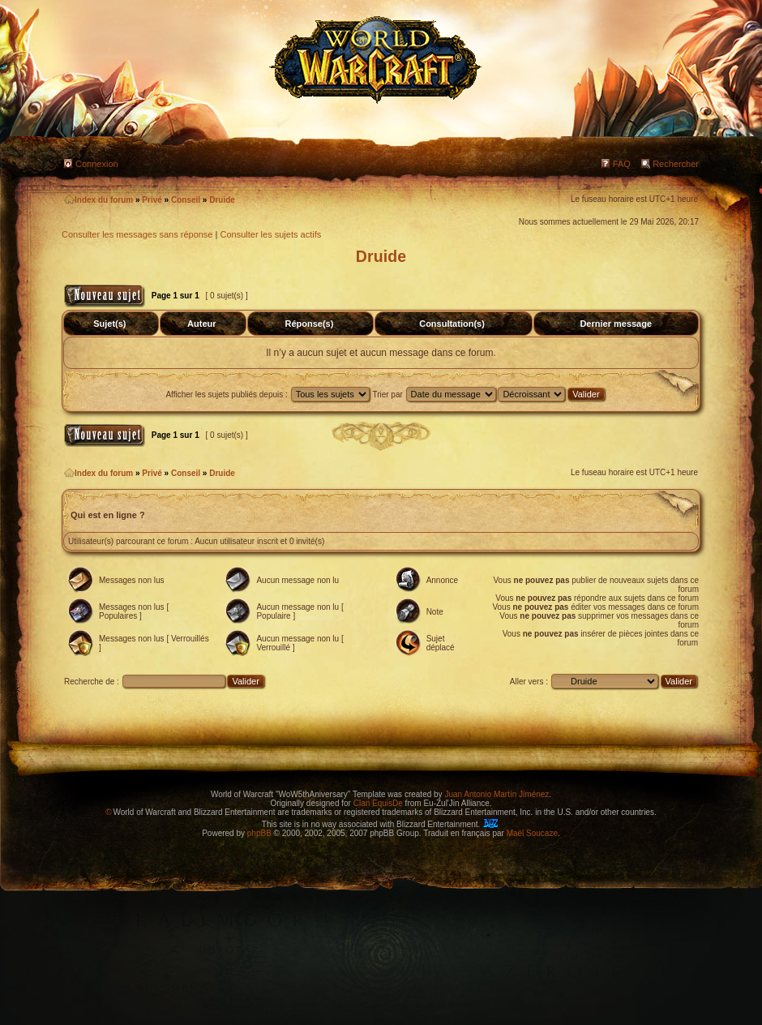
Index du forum (98, 199)
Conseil (185, 199)
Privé (151, 199)
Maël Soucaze (532, 833)
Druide (222, 199)
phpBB (259, 833)
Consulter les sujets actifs (270, 234)
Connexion (96, 164)
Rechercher (676, 164)
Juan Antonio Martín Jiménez (496, 794)
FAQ (622, 164)
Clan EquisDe (378, 803)
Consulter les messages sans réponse (137, 234)
